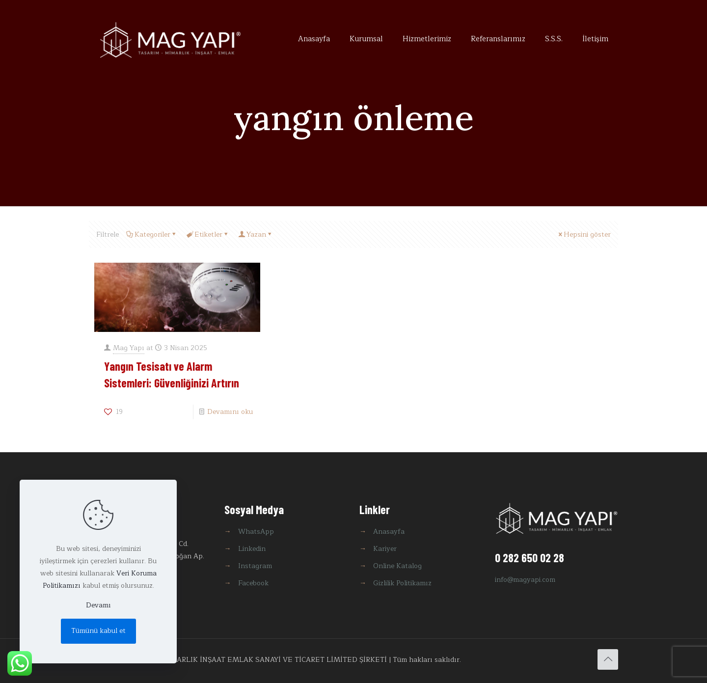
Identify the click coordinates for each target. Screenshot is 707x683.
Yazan (255, 234)
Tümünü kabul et (98, 630)
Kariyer (385, 548)
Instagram (255, 566)
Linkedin (252, 548)
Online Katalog (397, 566)
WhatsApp (256, 531)
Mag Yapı (128, 348)
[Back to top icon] (608, 659)
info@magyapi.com (525, 579)
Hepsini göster (584, 234)
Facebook (253, 583)
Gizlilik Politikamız (402, 583)
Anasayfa (389, 531)
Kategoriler (151, 234)
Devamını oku (230, 411)
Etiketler (207, 234)
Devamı (98, 605)
